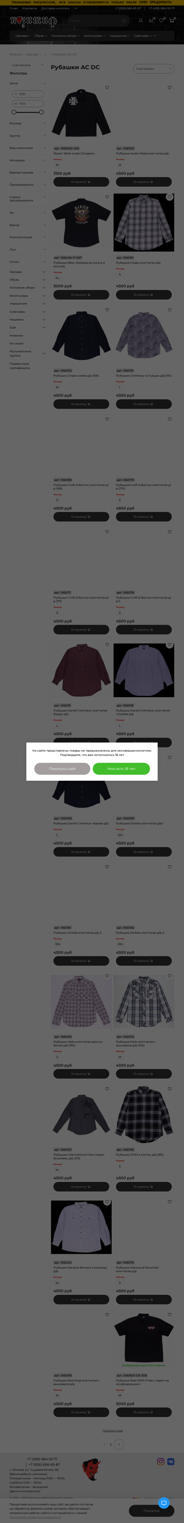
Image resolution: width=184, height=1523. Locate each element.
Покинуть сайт (62, 768)
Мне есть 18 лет (121, 768)
